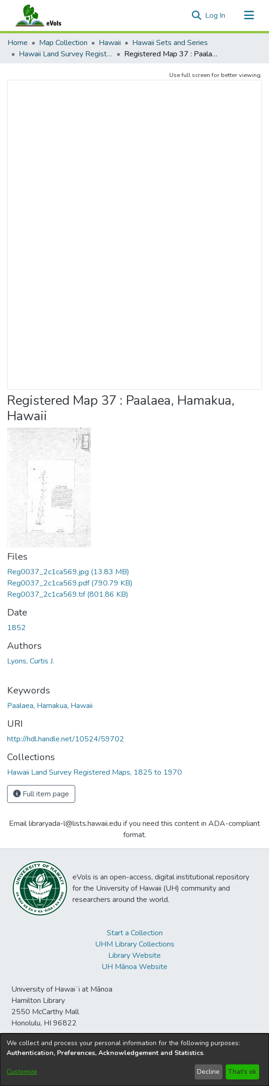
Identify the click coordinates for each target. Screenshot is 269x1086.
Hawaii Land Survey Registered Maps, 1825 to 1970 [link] (66, 54)
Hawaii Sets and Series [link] (170, 43)
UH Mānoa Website (134, 967)
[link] (68, 572)
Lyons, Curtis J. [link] (30, 661)
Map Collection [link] (63, 43)
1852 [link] (16, 628)
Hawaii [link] (110, 43)
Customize (22, 1071)
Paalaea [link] (20, 706)
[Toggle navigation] (249, 15)
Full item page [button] (41, 794)
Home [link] (18, 43)
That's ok (242, 1071)
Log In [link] (215, 15)
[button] (196, 15)
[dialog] (134, 1059)
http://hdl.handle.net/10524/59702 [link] (65, 739)
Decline (208, 1071)
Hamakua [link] (52, 706)
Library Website (134, 955)
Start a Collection (135, 933)
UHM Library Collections (134, 944)
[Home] (47, 15)
